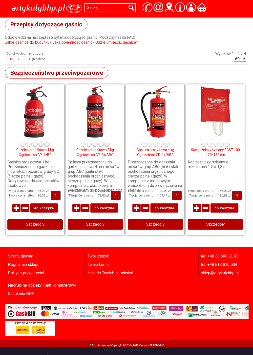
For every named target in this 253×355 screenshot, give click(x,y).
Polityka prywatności (26, 273)
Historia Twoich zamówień (110, 273)
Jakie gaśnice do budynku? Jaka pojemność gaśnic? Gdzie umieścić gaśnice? (71, 42)
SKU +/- (15, 59)
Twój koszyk (98, 256)
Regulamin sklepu (23, 264)
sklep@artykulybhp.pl (220, 273)
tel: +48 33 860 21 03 (219, 256)
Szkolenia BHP (21, 294)
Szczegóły (35, 224)
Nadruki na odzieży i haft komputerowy (42, 285)
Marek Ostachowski (137, 350)
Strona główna (20, 256)
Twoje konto (97, 264)
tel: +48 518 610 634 (219, 264)
